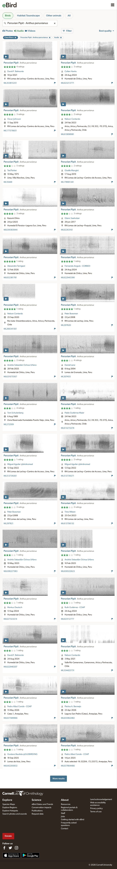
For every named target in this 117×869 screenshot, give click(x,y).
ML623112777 (67, 619)
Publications (37, 811)
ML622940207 (10, 667)
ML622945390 (68, 278)
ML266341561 (10, 329)
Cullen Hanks (71, 71)
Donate (8, 836)
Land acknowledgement (101, 799)
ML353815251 (10, 83)
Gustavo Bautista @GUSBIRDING (22, 754)
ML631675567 (10, 377)
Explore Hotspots (10, 811)
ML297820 (66, 325)
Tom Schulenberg (15, 413)
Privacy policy (96, 808)
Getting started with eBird (72, 819)
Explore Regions (9, 807)
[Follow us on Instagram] (16, 848)
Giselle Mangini (72, 170)
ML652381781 (10, 278)
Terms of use (95, 812)
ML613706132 (67, 523)
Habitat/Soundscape (28, 15)
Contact (64, 828)
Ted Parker (12, 170)
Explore (7, 800)
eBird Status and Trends (42, 804)
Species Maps (8, 804)
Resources (65, 804)
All (69, 15)
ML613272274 (67, 428)
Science (36, 800)
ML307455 (66, 377)
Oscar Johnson (14, 119)
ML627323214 (10, 619)
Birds (8, 15)
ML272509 (9, 424)
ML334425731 (67, 670)
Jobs (63, 816)
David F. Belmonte (15, 71)
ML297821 (8, 523)
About (65, 800)
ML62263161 (67, 230)
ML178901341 (67, 182)
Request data (37, 814)
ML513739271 (67, 476)
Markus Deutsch (14, 607)
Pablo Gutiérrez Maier (74, 413)
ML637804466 (68, 766)
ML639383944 (10, 230)
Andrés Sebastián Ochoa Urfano (22, 365)
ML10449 (8, 182)
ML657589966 (10, 718)
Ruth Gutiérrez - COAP (75, 607)
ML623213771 (67, 83)
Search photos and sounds (14, 814)
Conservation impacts (41, 807)
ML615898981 (67, 134)
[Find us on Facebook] (4, 848)
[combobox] (29, 23)
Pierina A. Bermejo (73, 706)
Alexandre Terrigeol (16, 266)
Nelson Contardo (72, 119)
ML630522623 (68, 571)
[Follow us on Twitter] (10, 848)
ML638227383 (10, 571)
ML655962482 (68, 718)
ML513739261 (10, 476)
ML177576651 (10, 131)
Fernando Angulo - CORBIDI (77, 266)
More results (59, 778)
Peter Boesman (71, 314)
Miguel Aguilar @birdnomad (20, 464)
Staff (63, 813)
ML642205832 (10, 766)
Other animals (53, 15)
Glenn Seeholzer (72, 218)
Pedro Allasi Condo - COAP (19, 706)
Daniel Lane (70, 365)
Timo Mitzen (70, 512)
